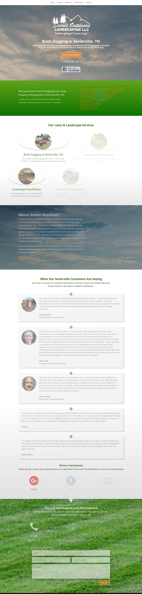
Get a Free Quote (71, 54)
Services (60, 2)
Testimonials (78, 2)
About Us (68, 2)
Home (53, 2)
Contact (88, 2)
